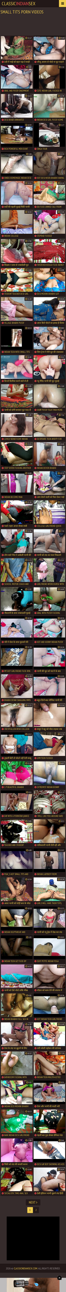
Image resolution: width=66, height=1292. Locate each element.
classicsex (18, 3)
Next (33, 1202)
